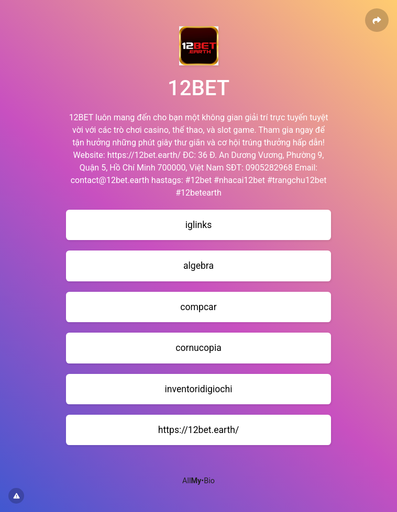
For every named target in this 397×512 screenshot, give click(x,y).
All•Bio (198, 480)
